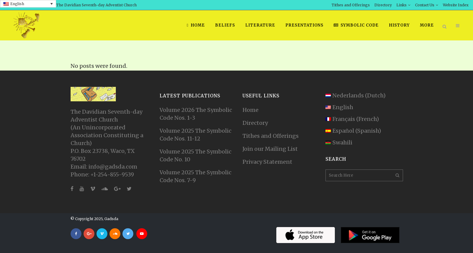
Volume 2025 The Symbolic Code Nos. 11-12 (195, 134)
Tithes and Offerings (351, 5)
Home (251, 109)
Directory (383, 5)
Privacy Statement (267, 161)
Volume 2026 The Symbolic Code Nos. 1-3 (196, 113)
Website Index (455, 5)
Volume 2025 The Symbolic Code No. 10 (195, 155)
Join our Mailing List (270, 148)
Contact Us (424, 5)
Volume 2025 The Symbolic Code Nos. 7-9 (195, 176)
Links (401, 5)
